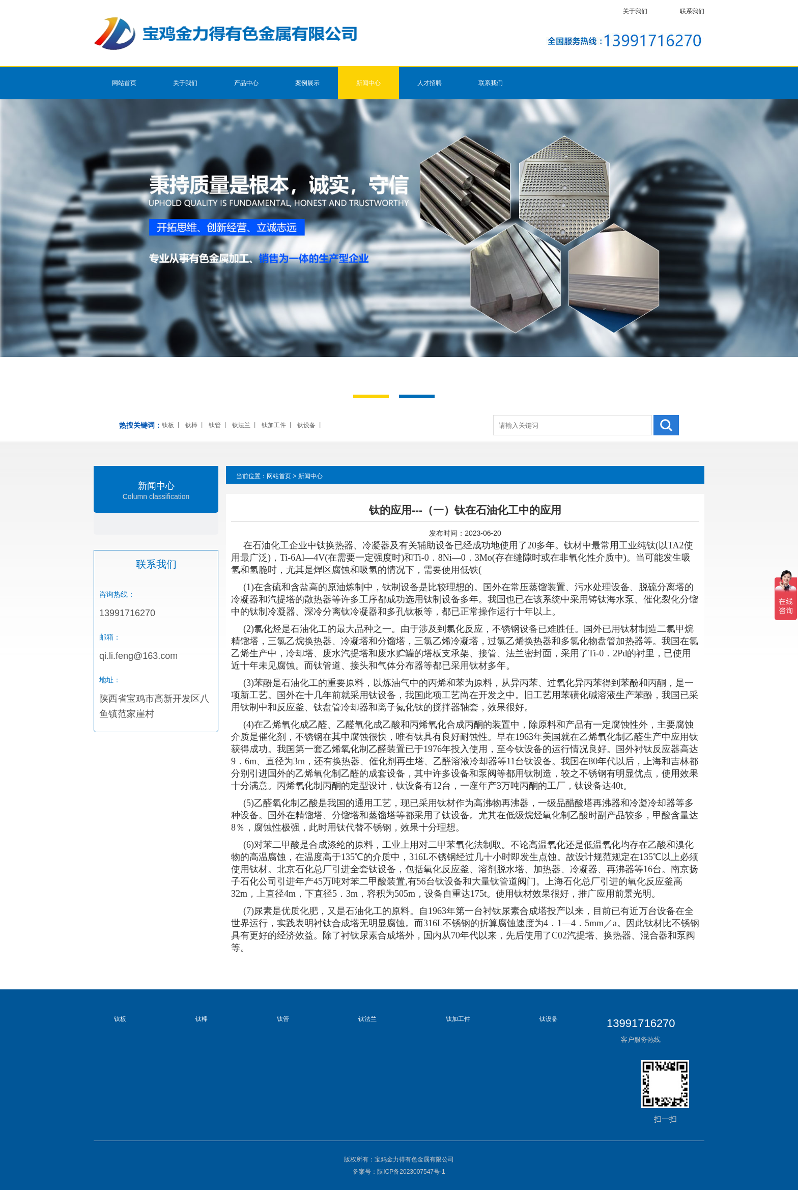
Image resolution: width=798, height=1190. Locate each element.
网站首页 (124, 83)
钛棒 (191, 425)
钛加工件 (274, 425)
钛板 (168, 425)
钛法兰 (241, 425)
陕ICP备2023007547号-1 (411, 1171)
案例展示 (307, 83)
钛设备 (306, 425)
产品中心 (246, 83)
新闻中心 (368, 83)
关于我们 (635, 11)
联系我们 (692, 11)
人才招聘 (429, 83)
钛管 (215, 425)
